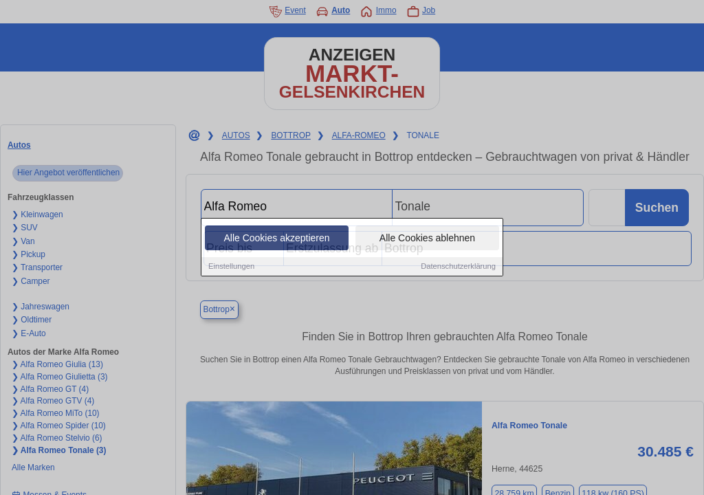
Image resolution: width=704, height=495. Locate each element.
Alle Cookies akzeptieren (276, 238)
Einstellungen (231, 267)
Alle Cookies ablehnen (427, 238)
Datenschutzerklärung (458, 267)
